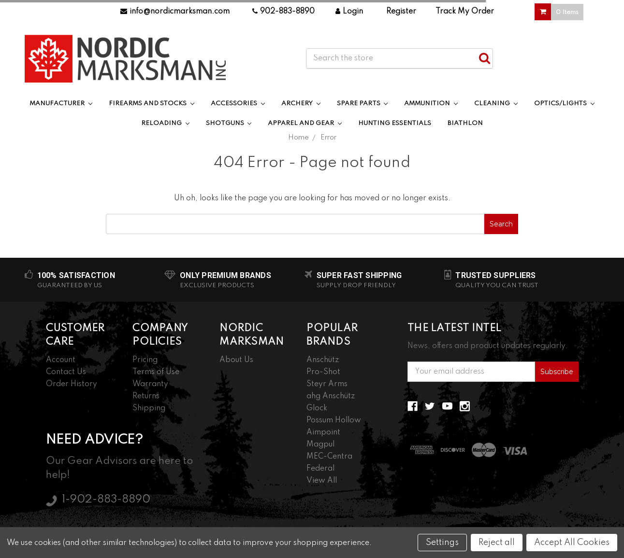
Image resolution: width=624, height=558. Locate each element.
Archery (300, 103)
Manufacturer (60, 103)
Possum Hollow (333, 420)
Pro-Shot (323, 372)
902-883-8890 (283, 11)
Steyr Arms (327, 384)
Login (349, 11)
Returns (146, 396)
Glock (316, 408)
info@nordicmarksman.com (175, 11)
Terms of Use (155, 372)
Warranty (150, 384)
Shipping (148, 408)
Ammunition (431, 103)
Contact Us (66, 372)
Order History (71, 384)
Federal (320, 469)
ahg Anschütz (330, 396)
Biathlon (465, 123)
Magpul (320, 444)
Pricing (145, 360)
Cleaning (496, 103)
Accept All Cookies (571, 542)
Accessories (238, 103)
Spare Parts (362, 103)
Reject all (497, 542)
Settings (442, 542)
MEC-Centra (329, 456)
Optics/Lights (564, 103)
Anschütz (322, 360)
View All (321, 481)
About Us (236, 360)
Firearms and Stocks (151, 103)
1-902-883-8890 (106, 499)
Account (60, 360)
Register (401, 11)
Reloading (165, 123)
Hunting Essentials (394, 123)
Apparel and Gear (305, 123)
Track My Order (464, 11)
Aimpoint (323, 432)
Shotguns (229, 123)
